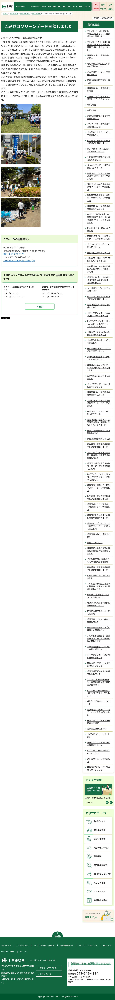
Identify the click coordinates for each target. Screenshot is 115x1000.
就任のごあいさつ (94, 543)
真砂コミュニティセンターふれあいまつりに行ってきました (98, 176)
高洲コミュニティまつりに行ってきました (98, 412)
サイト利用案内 (22, 945)
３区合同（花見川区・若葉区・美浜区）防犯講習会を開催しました (98, 455)
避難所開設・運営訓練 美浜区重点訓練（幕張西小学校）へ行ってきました (98, 422)
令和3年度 (91, 105)
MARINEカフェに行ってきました (99, 229)
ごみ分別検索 (99, 839)
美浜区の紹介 (25, 13)
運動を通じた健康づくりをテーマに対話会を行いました (98, 712)
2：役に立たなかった (15, 297)
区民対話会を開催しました (98, 439)
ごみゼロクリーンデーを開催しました (98, 73)
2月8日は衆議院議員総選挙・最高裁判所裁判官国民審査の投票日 (98, 682)
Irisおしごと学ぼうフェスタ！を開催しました (98, 596)
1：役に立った (12, 293)
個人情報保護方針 (66, 945)
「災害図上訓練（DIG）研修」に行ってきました (98, 259)
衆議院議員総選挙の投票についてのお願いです (98, 358)
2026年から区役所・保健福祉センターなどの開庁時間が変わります (98, 638)
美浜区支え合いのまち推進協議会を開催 (98, 722)
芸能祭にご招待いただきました (98, 702)
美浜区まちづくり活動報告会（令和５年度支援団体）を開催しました (98, 280)
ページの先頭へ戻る (57, 936)
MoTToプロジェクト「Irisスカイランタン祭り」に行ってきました (98, 477)
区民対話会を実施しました (98, 253)
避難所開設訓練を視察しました (98, 81)
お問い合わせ (45, 974)
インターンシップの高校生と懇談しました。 (98, 125)
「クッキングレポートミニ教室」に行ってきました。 (98, 98)
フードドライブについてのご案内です (98, 289)
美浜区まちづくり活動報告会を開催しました (98, 768)
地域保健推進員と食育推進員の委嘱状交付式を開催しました (98, 551)
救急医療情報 (99, 830)
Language (103, 8)
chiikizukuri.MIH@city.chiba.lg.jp (19, 261)
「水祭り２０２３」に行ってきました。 (98, 133)
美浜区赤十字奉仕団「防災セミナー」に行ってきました (98, 488)
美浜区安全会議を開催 (96, 729)
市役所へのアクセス (48, 968)
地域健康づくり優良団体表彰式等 (98, 89)
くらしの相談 (99, 883)
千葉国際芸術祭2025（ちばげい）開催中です (98, 629)
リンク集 (23, 951)
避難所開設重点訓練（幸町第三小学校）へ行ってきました (98, 198)
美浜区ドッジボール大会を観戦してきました (98, 664)
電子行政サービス (101, 848)
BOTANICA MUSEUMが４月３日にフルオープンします (98, 693)
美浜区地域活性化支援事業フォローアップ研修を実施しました (98, 466)
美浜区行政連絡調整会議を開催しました (98, 432)
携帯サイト (107, 945)
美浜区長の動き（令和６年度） (98, 535)
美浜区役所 (14, 13)
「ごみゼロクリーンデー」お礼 (98, 735)
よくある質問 (99, 892)
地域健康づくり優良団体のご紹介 (98, 57)
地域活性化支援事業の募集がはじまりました (98, 744)
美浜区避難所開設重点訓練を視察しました (98, 672)
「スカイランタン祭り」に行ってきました (98, 245)
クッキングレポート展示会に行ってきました (98, 166)
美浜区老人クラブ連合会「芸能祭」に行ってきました (98, 507)
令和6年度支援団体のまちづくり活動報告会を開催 (98, 560)
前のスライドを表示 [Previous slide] (107, 802)
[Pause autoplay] (87, 803)
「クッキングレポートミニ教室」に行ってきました (98, 314)
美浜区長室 (36, 13)
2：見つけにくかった (53, 297)
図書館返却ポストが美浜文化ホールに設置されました (98, 237)
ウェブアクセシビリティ (88, 945)
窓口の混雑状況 (100, 865)
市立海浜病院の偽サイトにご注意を (98, 612)
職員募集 (98, 856)
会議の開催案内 (100, 900)
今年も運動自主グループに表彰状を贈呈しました (98, 648)
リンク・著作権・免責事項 (44, 945)
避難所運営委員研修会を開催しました (98, 306)
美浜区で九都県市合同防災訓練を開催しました (98, 604)
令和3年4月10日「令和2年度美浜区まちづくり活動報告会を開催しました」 (98, 33)
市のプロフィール (7, 951)
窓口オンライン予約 (102, 874)
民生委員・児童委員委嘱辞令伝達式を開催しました (98, 142)
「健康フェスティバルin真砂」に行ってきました (98, 333)
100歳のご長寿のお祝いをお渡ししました (98, 158)
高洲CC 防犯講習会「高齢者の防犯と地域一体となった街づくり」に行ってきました (98, 218)
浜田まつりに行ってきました (98, 760)
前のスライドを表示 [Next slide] (111, 802)
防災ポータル (99, 821)
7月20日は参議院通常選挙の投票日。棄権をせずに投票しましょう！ (98, 586)
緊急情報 (96, 8)
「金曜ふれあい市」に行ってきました (98, 341)
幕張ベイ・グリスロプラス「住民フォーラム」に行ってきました (98, 526)
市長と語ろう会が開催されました (98, 577)
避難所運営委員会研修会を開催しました (98, 117)
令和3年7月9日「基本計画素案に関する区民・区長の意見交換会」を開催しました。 (98, 46)
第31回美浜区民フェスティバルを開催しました (99, 150)
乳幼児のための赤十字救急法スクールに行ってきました (98, 187)
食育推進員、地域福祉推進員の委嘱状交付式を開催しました (98, 269)
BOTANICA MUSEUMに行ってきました (98, 752)
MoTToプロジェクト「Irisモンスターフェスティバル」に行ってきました (98, 324)
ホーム (5, 13)
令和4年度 (91, 110)
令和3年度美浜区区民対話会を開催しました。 (98, 65)
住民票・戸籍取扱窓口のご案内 (97, 798)
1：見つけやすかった (53, 293)
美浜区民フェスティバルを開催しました (98, 620)
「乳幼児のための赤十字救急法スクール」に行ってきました (98, 403)
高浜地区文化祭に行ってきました (98, 377)
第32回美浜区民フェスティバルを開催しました (99, 350)
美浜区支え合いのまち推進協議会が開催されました (98, 516)
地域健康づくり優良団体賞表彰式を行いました (98, 207)
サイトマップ (6, 945)
